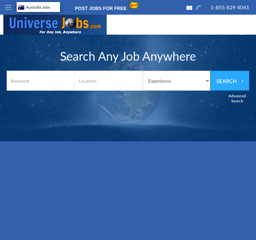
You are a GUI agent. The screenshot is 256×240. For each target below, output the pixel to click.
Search (230, 81)
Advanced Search (237, 98)
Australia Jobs (34, 7)
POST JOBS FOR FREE (108, 5)
